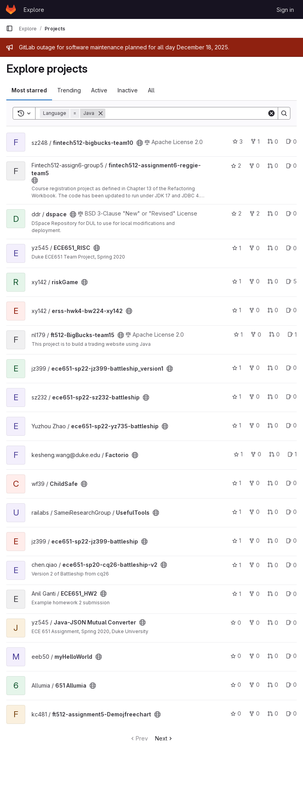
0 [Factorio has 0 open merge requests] (274, 454)
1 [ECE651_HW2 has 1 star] (236, 593)
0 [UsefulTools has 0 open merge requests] (272, 511)
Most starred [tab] (29, 90)
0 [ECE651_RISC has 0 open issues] (291, 248)
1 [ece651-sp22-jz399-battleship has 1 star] (236, 540)
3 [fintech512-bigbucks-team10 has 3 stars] (237, 141)
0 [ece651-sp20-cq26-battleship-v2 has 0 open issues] (291, 565)
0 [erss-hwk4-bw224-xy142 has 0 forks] (254, 310)
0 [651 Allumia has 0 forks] (254, 684)
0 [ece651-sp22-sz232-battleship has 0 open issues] (291, 396)
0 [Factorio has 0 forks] (256, 454)
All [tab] (151, 90)
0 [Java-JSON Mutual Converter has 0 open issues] (291, 622)
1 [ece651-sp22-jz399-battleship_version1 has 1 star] (236, 367)
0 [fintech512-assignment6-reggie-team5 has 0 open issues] (291, 165)
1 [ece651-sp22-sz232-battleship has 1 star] (236, 396)
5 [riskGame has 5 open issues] (291, 281)
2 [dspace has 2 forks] (254, 213)
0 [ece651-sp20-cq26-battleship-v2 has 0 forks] (254, 565)
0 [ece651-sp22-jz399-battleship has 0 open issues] (291, 540)
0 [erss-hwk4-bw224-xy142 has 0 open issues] (291, 310)
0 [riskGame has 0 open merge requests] (272, 281)
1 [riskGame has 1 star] (236, 281)
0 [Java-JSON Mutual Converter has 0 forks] (254, 622)
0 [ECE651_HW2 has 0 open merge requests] (272, 593)
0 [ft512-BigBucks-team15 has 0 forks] (256, 334)
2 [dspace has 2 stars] (236, 213)
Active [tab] (99, 90)
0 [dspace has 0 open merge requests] (272, 213)
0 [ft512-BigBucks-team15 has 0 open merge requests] (274, 334)
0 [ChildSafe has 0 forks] (254, 483)
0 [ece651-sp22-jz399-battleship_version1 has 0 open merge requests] (272, 367)
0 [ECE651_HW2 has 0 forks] (254, 593)
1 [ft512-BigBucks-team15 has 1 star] (238, 334)
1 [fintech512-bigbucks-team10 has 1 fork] (255, 141)
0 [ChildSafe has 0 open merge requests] (272, 483)
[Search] (186, 113)
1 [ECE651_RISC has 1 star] (236, 248)
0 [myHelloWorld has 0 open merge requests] (272, 655)
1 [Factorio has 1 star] (238, 454)
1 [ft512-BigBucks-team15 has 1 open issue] (292, 334)
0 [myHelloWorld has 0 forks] (254, 655)
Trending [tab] (69, 90)
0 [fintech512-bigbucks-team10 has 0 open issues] (291, 141)
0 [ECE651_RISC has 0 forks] (254, 248)
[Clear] (271, 113)
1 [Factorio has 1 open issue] (292, 454)
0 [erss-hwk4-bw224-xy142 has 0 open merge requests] (272, 310)
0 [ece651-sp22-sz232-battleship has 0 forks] (254, 396)
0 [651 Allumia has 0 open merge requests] (272, 684)
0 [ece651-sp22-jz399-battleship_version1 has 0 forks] (254, 367)
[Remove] (100, 113)
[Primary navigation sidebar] (9, 28)
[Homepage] (10, 9)
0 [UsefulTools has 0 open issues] (291, 511)
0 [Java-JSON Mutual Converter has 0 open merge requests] (272, 622)
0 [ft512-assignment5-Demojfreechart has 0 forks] (254, 713)
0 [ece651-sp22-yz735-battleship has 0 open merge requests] (272, 425)
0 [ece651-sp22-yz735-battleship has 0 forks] (254, 425)
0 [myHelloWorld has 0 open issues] (291, 655)
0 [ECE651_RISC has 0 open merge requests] (272, 248)
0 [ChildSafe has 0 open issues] (291, 483)
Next (164, 738)
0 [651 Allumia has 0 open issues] (291, 684)
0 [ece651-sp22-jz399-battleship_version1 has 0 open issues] (291, 367)
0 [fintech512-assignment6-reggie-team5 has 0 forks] (254, 165)
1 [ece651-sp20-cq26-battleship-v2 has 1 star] (236, 565)
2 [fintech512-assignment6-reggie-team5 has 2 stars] (236, 165)
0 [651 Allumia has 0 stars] (235, 684)
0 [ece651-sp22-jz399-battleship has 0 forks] (254, 540)
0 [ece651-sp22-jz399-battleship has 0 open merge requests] (272, 540)
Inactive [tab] (128, 90)
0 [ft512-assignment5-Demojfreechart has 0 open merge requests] (272, 713)
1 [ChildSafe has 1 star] (236, 483)
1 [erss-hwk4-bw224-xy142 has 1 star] (236, 310)
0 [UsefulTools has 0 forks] (254, 511)
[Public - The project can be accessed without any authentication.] (140, 143)
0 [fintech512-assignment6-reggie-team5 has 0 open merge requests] (272, 165)
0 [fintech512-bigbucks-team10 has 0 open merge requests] (272, 141)
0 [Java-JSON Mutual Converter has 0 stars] (235, 622)
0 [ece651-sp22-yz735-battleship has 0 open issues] (291, 425)
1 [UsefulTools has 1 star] (236, 511)
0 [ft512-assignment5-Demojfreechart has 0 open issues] (291, 713)
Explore (34, 9)
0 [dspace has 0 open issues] (291, 213)
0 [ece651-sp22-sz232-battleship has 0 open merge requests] (272, 396)
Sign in (285, 9)
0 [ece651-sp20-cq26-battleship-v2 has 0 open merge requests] (272, 565)
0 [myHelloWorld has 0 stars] (235, 655)
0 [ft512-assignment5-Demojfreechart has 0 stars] (235, 713)
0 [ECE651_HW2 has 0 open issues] (291, 593)
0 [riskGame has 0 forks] (254, 281)
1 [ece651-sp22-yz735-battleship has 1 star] (236, 425)
